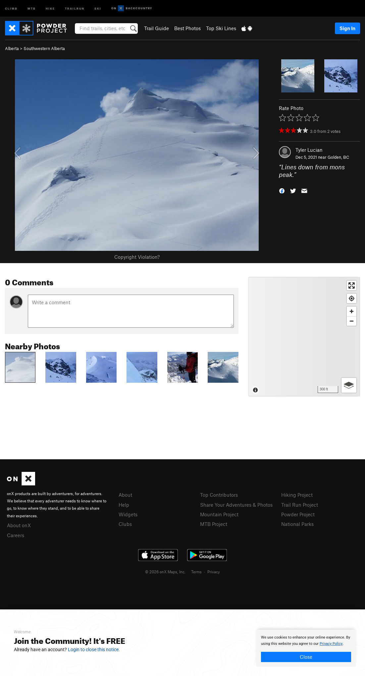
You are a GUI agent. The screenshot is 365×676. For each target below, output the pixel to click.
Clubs (125, 524)
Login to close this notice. (94, 649)
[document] (306, 648)
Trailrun (74, 8)
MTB (31, 8)
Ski (97, 8)
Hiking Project (297, 495)
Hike (50, 8)
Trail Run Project (299, 505)
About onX (19, 525)
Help (124, 505)
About (125, 495)
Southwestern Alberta (44, 48)
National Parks (297, 524)
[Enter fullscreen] (351, 285)
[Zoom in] (351, 311)
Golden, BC (338, 157)
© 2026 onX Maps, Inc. (165, 571)
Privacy (213, 571)
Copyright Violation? (137, 257)
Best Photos (187, 28)
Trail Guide (156, 28)
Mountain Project (219, 514)
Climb (11, 8)
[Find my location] (351, 298)
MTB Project (213, 524)
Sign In (347, 28)
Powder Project (298, 514)
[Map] (304, 336)
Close (306, 657)
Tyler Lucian (309, 150)
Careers (15, 535)
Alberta (12, 48)
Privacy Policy (331, 644)
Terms (196, 571)
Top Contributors (219, 495)
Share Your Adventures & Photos (236, 505)
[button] (282, 190)
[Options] (348, 385)
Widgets (128, 514)
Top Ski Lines (221, 28)
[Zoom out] (351, 321)
